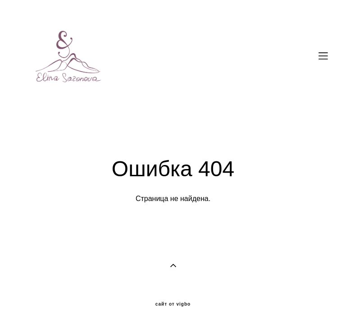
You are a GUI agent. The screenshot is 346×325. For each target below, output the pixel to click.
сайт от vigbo (173, 304)
